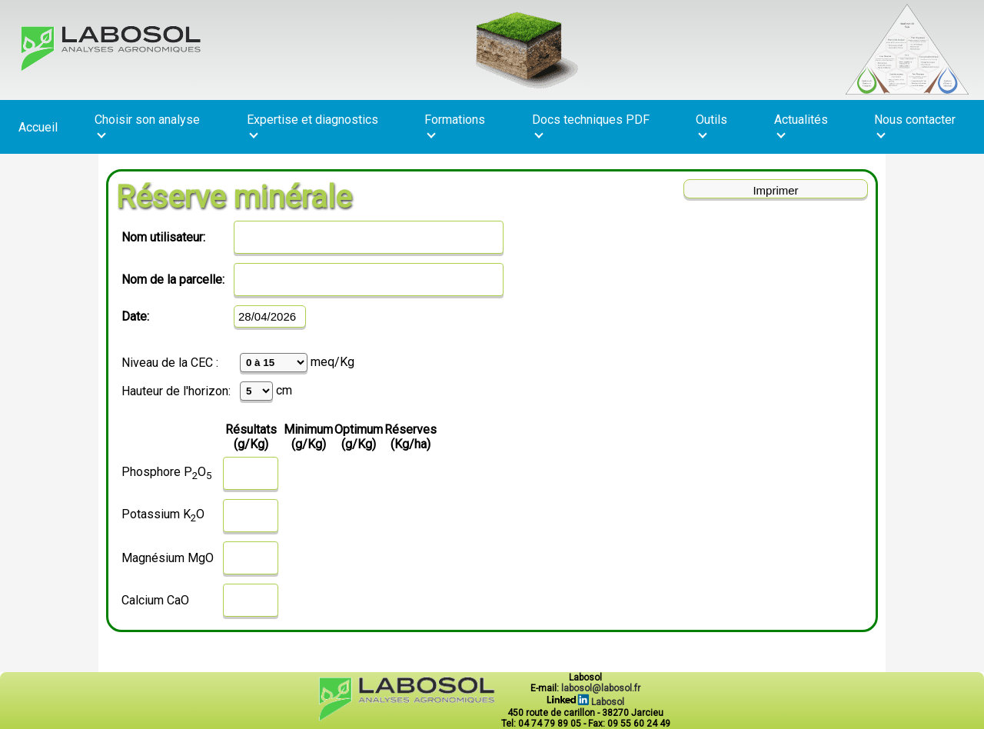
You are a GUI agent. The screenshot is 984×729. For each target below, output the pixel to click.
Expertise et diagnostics (312, 125)
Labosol (585, 702)
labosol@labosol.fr (600, 688)
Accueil (38, 127)
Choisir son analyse (147, 125)
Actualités (801, 125)
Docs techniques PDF (591, 125)
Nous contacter (915, 125)
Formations (454, 125)
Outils (711, 125)
